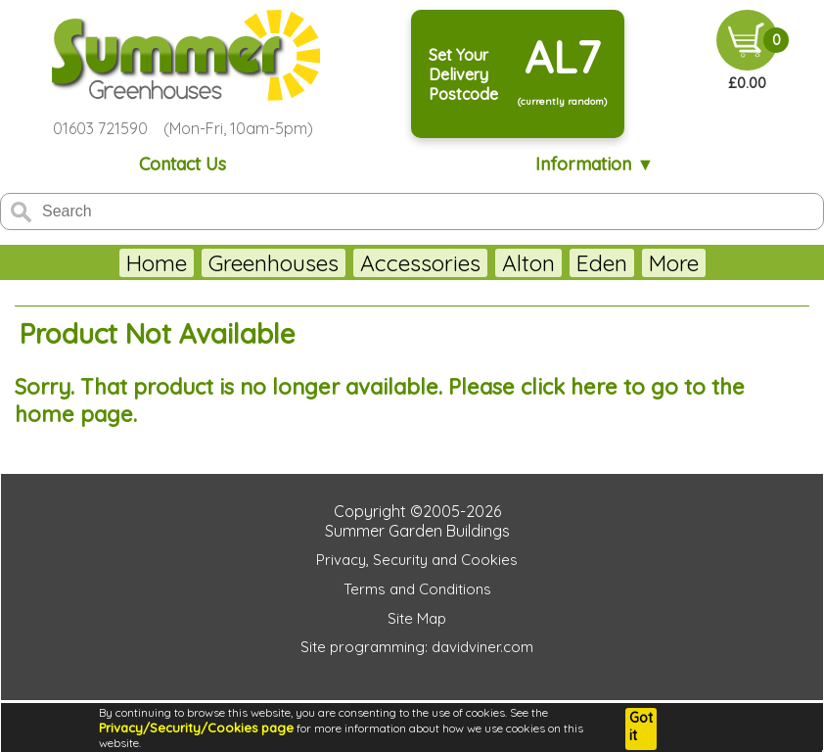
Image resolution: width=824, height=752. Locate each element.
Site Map (417, 618)
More (722, 263)
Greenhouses (225, 263)
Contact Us (182, 164)
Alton (479, 263)
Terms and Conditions (417, 589)
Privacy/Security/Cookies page (196, 727)
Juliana (637, 263)
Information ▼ (594, 164)
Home (107, 263)
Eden (552, 263)
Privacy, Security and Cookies (417, 559)
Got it (641, 726)
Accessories (371, 263)
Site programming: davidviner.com (416, 646)
